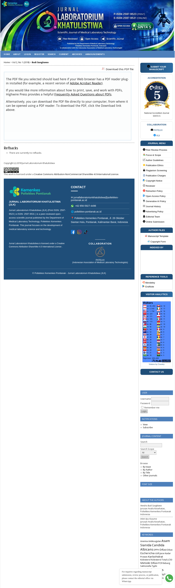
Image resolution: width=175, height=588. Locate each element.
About (17, 54)
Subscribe (148, 427)
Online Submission (153, 221)
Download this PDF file (120, 69)
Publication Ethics (153, 165)
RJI (156, 135)
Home (7, 54)
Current (64, 54)
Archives (77, 54)
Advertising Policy (153, 211)
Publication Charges (154, 175)
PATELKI (157, 130)
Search (52, 54)
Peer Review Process (155, 149)
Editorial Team (151, 216)
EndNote (148, 286)
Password (145, 403)
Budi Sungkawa (40, 62)
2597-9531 (29, 214)
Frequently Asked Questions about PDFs (82, 94)
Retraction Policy (153, 190)
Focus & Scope (152, 154)
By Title (146, 472)
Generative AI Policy (154, 201)
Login (27, 54)
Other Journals (150, 475)
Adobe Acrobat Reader (86, 83)
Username (145, 398)
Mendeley (148, 282)
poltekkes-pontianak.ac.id (87, 211)
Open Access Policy (154, 196)
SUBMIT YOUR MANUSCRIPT (156, 68)
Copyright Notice (152, 180)
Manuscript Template (156, 236)
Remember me (151, 407)
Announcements (95, 54)
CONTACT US (156, 372)
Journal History (152, 206)
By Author (147, 469)
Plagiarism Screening (155, 170)
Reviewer (149, 185)
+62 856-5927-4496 (83, 205)
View (145, 424)
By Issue (147, 466)
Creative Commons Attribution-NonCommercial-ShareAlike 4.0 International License (76, 174)
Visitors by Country (156, 364)
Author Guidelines (153, 160)
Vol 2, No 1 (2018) (20, 62)
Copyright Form (156, 241)
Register (39, 54)
